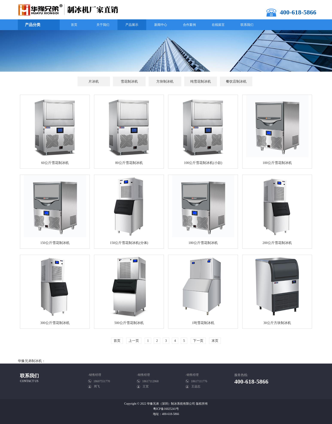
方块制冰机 (165, 81)
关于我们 (102, 24)
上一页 (134, 340)
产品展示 (131, 24)
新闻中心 (160, 24)
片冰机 (93, 81)
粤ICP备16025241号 (166, 408)
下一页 (198, 340)
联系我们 (247, 24)
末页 (215, 340)
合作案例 (189, 24)
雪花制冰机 (129, 81)
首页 (117, 340)
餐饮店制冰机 (236, 81)
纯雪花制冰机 (200, 81)
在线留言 (218, 24)
